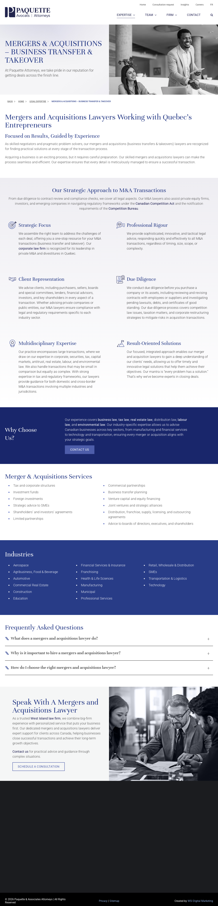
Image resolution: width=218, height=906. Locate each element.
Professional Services (96, 598)
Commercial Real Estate (30, 585)
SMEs (153, 572)
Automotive (21, 578)
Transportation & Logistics (168, 578)
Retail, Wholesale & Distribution (171, 565)
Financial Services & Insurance (103, 565)
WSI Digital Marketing (200, 901)
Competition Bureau (123, 209)
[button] (212, 15)
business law (107, 420)
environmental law (91, 425)
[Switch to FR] (211, 4)
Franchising (89, 572)
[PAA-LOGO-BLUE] (27, 9)
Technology (157, 585)
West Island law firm (46, 718)
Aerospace (21, 565)
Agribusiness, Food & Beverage (35, 572)
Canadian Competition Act (155, 204)
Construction (22, 592)
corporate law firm (32, 248)
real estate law (141, 420)
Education (20, 598)
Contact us (20, 752)
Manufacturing (91, 585)
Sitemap (114, 901)
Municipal (88, 592)
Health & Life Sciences (97, 578)
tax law (123, 420)
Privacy (103, 901)
